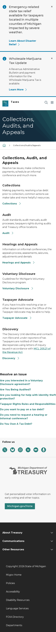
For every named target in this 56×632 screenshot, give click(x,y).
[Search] (46, 102)
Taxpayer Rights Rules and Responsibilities (27, 404)
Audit (8, 233)
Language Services (17, 608)
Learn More (18, 89)
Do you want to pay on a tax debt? (22, 409)
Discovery (11, 358)
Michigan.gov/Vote (20, 506)
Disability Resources (17, 600)
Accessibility (13, 591)
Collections (11, 203)
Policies (10, 583)
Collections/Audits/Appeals (26, 145)
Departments (14, 625)
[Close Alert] (52, 7)
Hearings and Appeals (18, 262)
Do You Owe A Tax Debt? (16, 423)
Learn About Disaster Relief (22, 42)
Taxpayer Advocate (17, 318)
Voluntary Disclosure (17, 288)
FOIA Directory (15, 616)
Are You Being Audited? (15, 389)
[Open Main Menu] (52, 102)
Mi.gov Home (14, 574)
